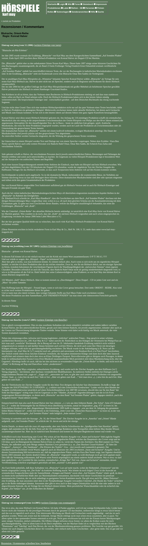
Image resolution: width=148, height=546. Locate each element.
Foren (77, 4)
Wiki (70, 4)
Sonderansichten (80, 12)
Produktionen (54, 8)
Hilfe (93, 12)
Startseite (52, 4)
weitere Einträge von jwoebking (56, 246)
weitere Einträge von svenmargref (58, 502)
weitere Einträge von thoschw (52, 320)
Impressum (101, 4)
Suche (101, 12)
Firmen (100, 8)
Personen (90, 8)
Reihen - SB (77, 8)
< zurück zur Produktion (10, 21)
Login (62, 4)
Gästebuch (88, 4)
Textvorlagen (62, 12)
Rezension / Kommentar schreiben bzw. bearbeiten (26, 543)
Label (66, 8)
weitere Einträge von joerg (48, 45)
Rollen (50, 12)
